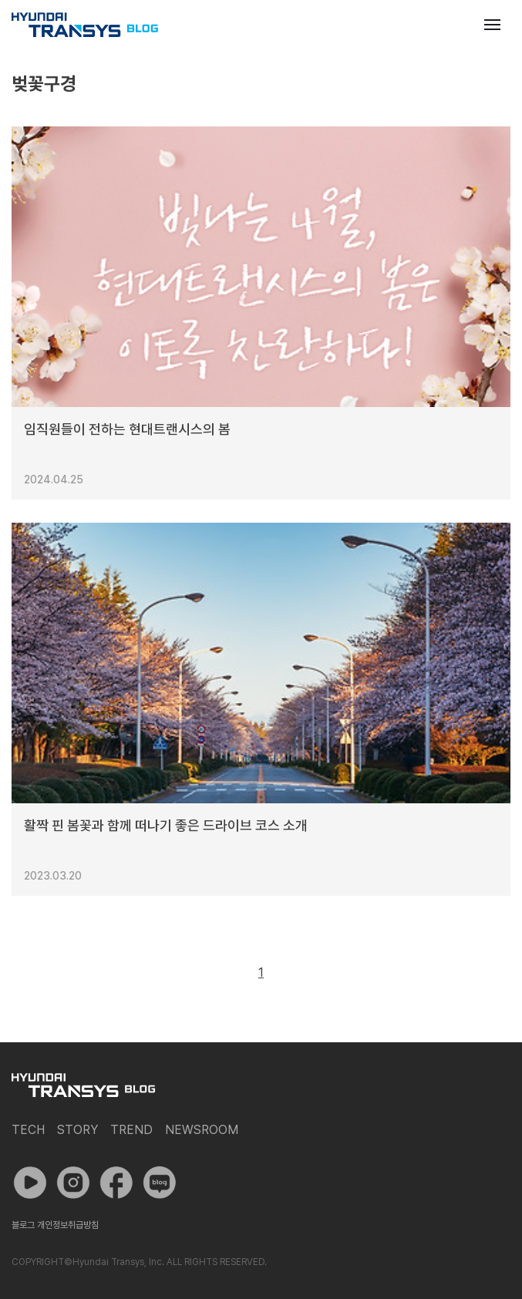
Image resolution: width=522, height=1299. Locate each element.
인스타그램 (73, 1182)
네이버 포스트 (159, 1182)
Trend (131, 1129)
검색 (454, 24)
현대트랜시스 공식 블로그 (85, 24)
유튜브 (30, 1182)
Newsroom (201, 1129)
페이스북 (116, 1182)
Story (77, 1129)
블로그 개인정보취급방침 (55, 1225)
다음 (296, 973)
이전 (226, 973)
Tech (28, 1129)
